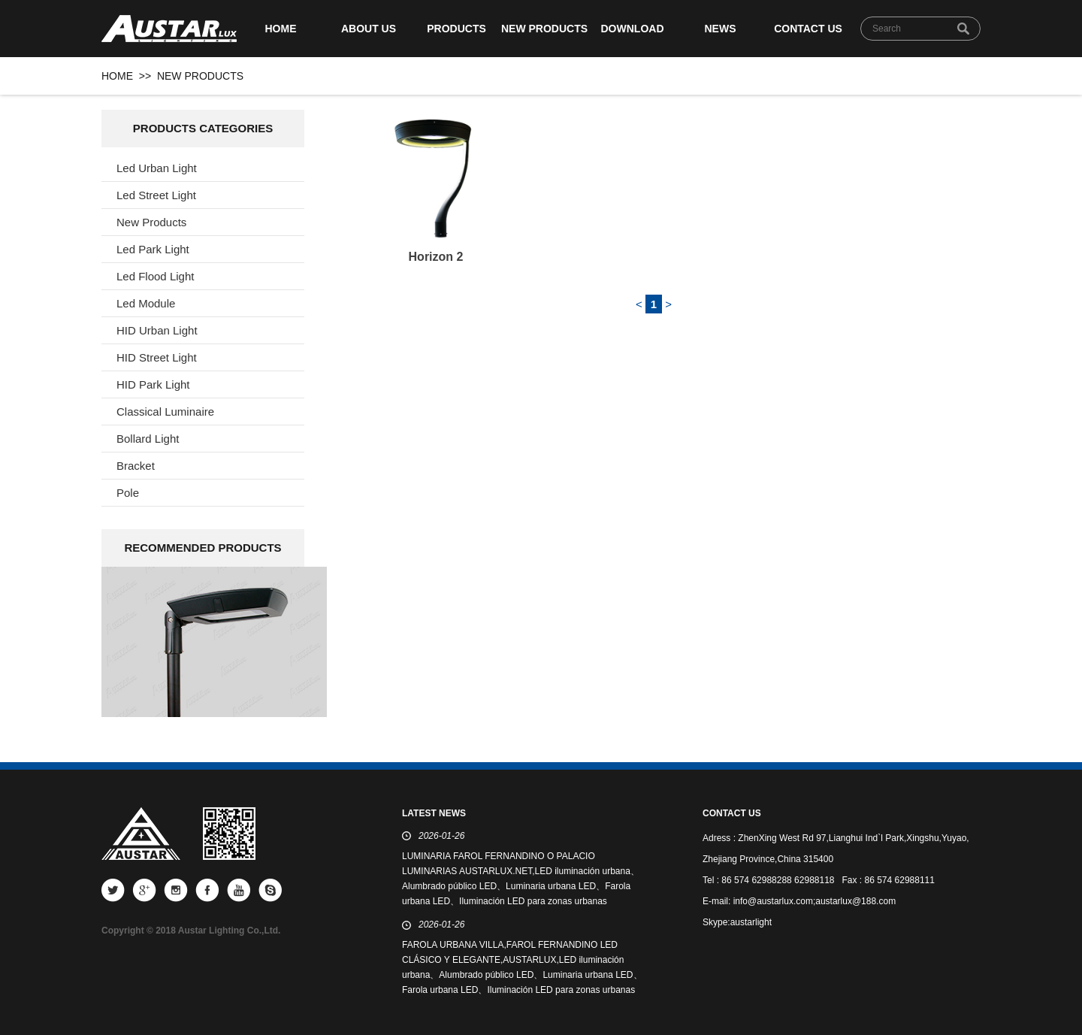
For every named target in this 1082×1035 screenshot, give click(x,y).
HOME (281, 29)
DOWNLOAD (632, 29)
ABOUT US (368, 29)
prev (145, 640)
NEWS (720, 29)
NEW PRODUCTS (544, 29)
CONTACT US (808, 29)
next (283, 640)
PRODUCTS (456, 29)
